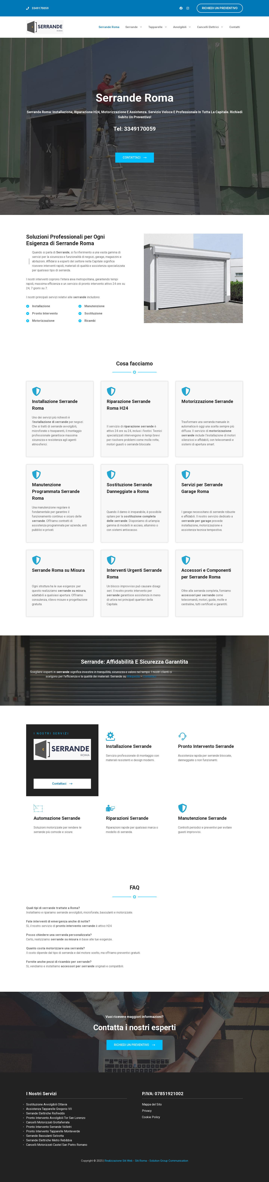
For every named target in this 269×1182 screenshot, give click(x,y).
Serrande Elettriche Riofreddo (45, 1113)
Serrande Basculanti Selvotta (45, 1136)
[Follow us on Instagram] (187, 8)
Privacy (147, 1111)
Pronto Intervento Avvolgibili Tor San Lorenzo (55, 1118)
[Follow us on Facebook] (181, 8)
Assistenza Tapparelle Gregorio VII (49, 1109)
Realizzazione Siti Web (118, 1160)
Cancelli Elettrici (211, 27)
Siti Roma (141, 1160)
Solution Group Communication (168, 1160)
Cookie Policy (151, 1117)
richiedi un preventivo (220, 8)
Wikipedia (133, 676)
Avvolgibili (183, 27)
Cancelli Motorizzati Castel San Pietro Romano (56, 1145)
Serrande (135, 27)
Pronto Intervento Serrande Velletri (49, 1127)
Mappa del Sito (152, 1104)
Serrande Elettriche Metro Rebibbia (49, 1140)
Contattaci (149, 676)
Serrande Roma (109, 27)
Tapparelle (159, 27)
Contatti (234, 27)
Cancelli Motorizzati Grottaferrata (47, 1122)
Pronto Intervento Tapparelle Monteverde (53, 1131)
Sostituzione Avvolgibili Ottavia (46, 1104)
